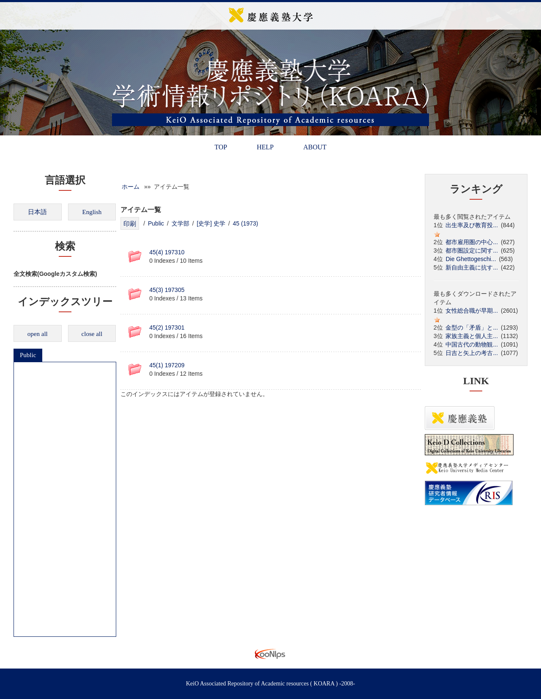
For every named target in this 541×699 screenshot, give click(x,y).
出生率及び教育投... (471, 225)
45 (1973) (245, 223)
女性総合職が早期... (471, 310)
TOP (220, 147)
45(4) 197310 (166, 252)
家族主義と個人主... (471, 336)
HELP (265, 147)
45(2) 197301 (166, 327)
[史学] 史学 (211, 223)
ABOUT (314, 147)
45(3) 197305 (166, 289)
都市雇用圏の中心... (471, 242)
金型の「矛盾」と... (471, 327)
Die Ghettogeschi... (470, 259)
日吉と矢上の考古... (471, 353)
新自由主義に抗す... (471, 267)
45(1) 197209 (166, 365)
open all (37, 333)
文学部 (180, 223)
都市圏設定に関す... (471, 250)
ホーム (130, 186)
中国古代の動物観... (471, 344)
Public (28, 355)
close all (92, 333)
